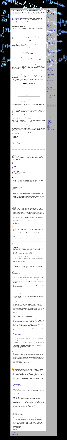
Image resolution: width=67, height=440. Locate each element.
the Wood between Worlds (19, 4)
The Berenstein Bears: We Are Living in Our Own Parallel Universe (51, 75)
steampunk (48, 125)
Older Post (43, 432)
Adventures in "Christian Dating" (51, 70)
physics (48, 121)
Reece (14, 141)
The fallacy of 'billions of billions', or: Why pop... (52, 30)
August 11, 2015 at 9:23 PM (17, 334)
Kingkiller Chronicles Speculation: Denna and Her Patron (50, 91)
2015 (49, 26)
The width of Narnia (49, 39)
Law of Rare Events (16, 157)
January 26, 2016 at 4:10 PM (17, 347)
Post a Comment (15, 429)
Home (28, 432)
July (49, 28)
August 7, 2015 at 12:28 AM (17, 240)
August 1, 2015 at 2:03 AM (16, 173)
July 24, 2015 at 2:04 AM (16, 143)
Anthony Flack (15, 389)
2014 (49, 33)
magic (48, 115)
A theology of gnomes (50, 60)
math (47, 116)
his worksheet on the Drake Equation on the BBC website (34, 19)
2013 (49, 34)
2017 (49, 25)
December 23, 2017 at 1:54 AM (17, 394)
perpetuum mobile (49, 120)
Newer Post (13, 432)
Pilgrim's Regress (49, 122)
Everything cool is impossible (51, 42)
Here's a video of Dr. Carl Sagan (16, 18)
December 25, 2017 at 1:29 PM (17, 427)
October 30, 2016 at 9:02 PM (17, 386)
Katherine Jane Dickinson (17, 187)
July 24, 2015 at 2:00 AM (16, 138)
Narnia (48, 119)
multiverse (48, 117)
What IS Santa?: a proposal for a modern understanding (51, 68)
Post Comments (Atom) (18, 434)
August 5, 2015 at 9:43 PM (16, 223)
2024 (49, 18)
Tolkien (48, 127)
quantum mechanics (49, 123)
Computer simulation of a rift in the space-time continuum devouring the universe (51, 59)
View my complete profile (50, 14)
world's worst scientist (50, 129)
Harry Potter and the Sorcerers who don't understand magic (51, 63)
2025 (49, 17)
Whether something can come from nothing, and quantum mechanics (51, 56)
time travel (48, 126)
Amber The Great (15, 166)
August (50, 27)
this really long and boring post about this (20, 217)
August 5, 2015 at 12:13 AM (17, 199)
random (48, 124)
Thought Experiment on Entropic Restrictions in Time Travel (51, 93)
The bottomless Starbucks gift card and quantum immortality (51, 52)
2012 (49, 35)
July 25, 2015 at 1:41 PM (16, 148)
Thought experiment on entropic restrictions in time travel (51, 43)
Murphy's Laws (49, 118)
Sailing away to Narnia (50, 38)
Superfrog (14, 176)
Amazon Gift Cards (16, 384)
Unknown (14, 337)
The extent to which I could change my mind (50, 54)
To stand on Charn (49, 69)
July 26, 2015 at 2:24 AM (16, 159)
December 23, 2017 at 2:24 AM (17, 410)
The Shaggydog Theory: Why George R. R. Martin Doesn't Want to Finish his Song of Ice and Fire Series (51, 96)
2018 (49, 24)
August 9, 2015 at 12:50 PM (17, 297)
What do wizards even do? (50, 61)
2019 (49, 23)
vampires (48, 128)
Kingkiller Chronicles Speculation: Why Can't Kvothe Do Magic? (51, 88)
